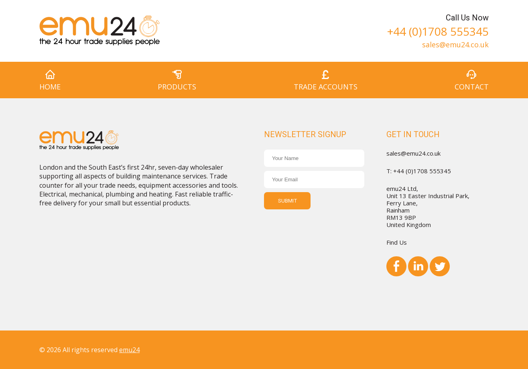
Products (177, 86)
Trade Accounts (325, 86)
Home (50, 86)
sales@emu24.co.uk (455, 44)
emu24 (129, 349)
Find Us (396, 242)
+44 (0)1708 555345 (438, 30)
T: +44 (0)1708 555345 (418, 171)
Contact (472, 86)
